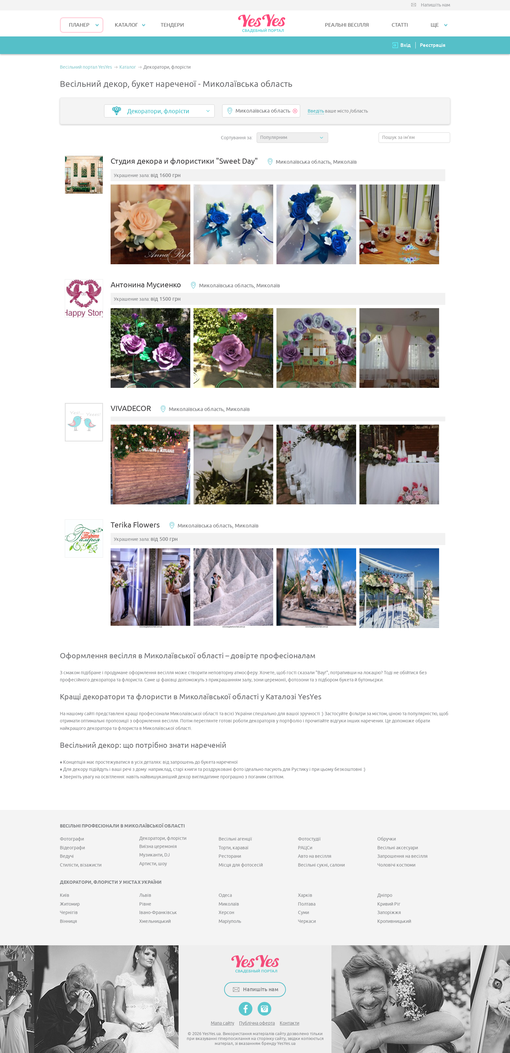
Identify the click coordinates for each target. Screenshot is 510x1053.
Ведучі (67, 852)
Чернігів (69, 908)
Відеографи (72, 843)
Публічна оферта (257, 1018)
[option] (153, 226)
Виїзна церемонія (158, 842)
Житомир (70, 899)
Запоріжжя (389, 908)
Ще (435, 25)
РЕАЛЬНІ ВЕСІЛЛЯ (347, 25)
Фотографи (72, 834)
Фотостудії (309, 834)
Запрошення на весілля (402, 852)
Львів (145, 891)
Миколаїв (229, 899)
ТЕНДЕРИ (172, 25)
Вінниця (68, 916)
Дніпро (384, 891)
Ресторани (230, 852)
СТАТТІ (400, 25)
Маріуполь (230, 916)
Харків (305, 891)
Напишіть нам (435, 5)
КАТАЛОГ (126, 25)
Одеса (225, 891)
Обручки (386, 834)
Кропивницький (394, 916)
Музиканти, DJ (154, 850)
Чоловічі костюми (396, 860)
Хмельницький (155, 916)
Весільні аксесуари (397, 843)
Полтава (306, 899)
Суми (303, 908)
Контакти (289, 1018)
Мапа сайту (222, 1018)
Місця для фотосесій (241, 860)
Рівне (145, 899)
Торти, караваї (233, 843)
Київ (64, 891)
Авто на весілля (314, 852)
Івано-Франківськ (158, 908)
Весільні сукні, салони (321, 860)
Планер (79, 25)
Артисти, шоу (153, 859)
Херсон (226, 908)
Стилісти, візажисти (80, 860)
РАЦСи (305, 843)
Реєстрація (432, 45)
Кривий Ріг (388, 899)
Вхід (405, 45)
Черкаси (307, 916)
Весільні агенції (235, 834)
